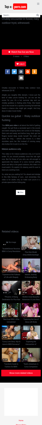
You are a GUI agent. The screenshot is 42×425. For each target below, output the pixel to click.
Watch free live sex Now (21, 52)
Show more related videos (21, 373)
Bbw (20, 192)
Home (21, 420)
